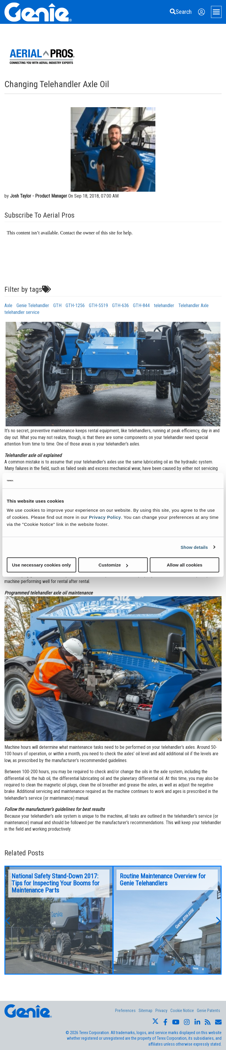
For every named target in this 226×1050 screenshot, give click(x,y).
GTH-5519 (98, 305)
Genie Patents (208, 1010)
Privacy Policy (105, 517)
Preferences (125, 1010)
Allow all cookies (184, 564)
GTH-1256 (75, 305)
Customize (113, 564)
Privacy (161, 1010)
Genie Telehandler (32, 305)
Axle (8, 305)
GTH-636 (120, 305)
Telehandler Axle (193, 305)
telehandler (164, 305)
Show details (194, 546)
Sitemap (145, 1010)
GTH (57, 305)
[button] (7, 920)
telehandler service (21, 312)
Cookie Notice (182, 1010)
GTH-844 (141, 305)
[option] (58, 920)
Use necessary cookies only (41, 564)
